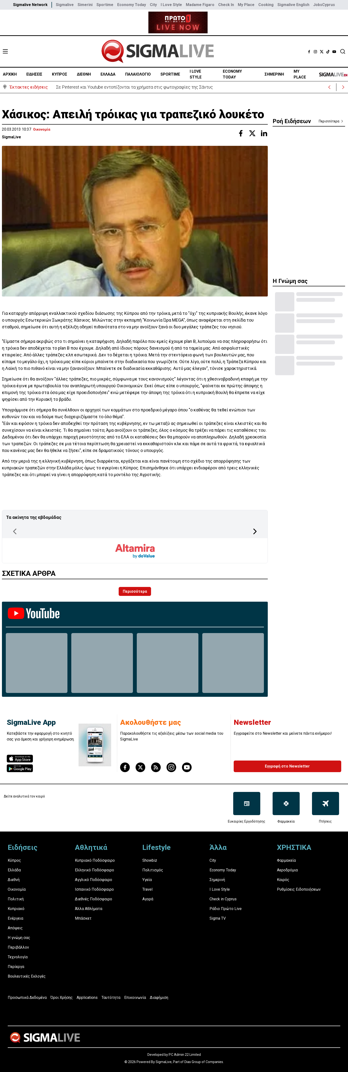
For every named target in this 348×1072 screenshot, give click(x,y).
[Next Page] (255, 531)
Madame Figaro (200, 4)
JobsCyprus (324, 4)
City (153, 4)
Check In (226, 4)
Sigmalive (65, 4)
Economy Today (131, 4)
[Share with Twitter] (252, 133)
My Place (246, 4)
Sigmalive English (293, 4)
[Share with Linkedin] (264, 133)
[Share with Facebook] (241, 133)
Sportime (104, 4)
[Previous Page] (15, 531)
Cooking (266, 4)
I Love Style (171, 4)
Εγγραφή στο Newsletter (287, 766)
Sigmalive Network (30, 4)
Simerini (85, 4)
